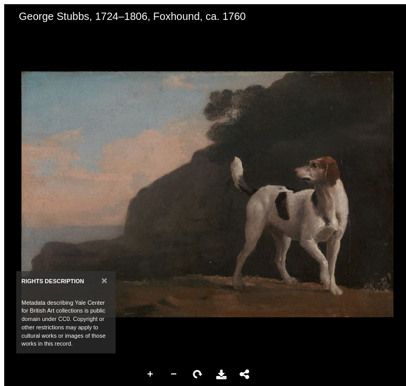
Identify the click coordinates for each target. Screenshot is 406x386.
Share (245, 374)
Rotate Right (198, 374)
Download (221, 374)
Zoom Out (174, 374)
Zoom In (151, 374)
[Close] (104, 280)
